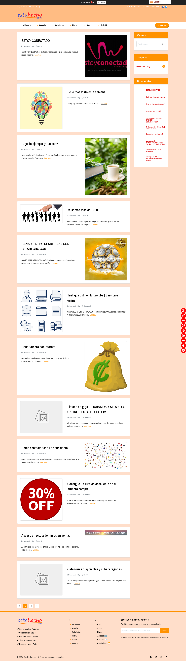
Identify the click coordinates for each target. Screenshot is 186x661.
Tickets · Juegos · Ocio (28, 640)
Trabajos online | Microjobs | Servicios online (155, 128)
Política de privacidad (161, 637)
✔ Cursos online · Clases (26, 632)
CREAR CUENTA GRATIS (151, 7)
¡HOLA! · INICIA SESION (132, 7)
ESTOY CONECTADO (35, 40)
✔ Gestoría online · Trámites (28, 628)
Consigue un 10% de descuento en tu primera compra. (154, 159)
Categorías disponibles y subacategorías (94, 569)
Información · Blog (29, 46)
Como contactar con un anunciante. (45, 447)
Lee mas (38, 55)
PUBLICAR (162, 25)
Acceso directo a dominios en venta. (45, 535)
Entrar (165, 630)
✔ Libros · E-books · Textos (27, 636)
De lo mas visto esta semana (86, 92)
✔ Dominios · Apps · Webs (27, 644)
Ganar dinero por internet (38, 346)
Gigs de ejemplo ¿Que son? (39, 143)
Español (155, 2)
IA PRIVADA (101, 2)
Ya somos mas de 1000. (83, 210)
